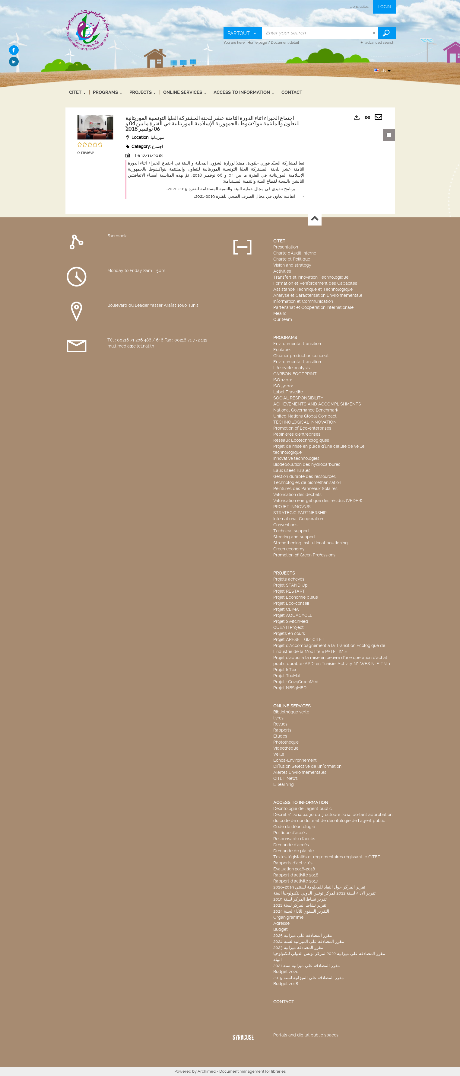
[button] (95, 126)
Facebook (116, 235)
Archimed (207, 1071)
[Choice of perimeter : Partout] (243, 33)
